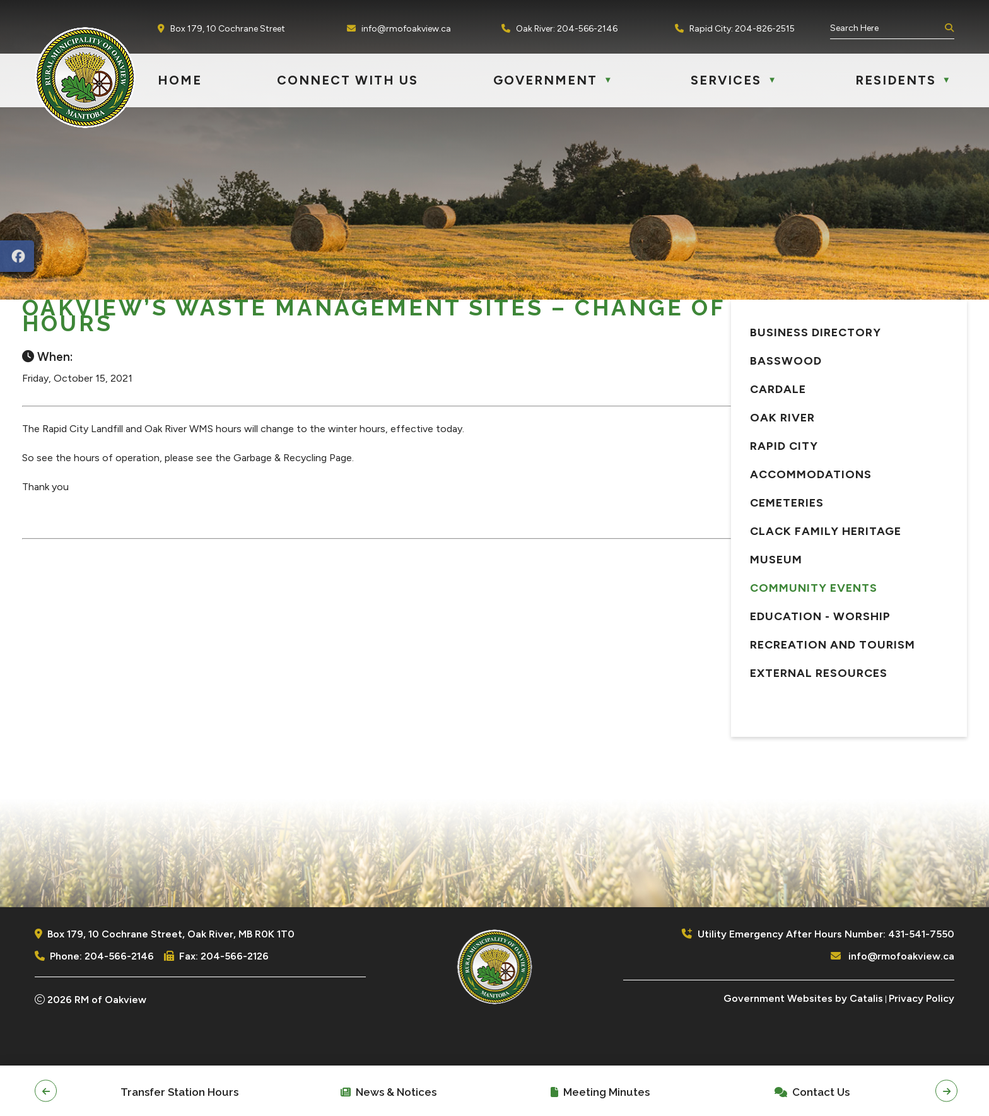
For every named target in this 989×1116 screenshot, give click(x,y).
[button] (948, 28)
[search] (886, 28)
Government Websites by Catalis (803, 1042)
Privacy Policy (921, 1042)
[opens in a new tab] (17, 256)
